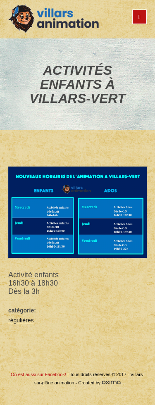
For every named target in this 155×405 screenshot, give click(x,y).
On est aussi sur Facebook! (38, 374)
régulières (20, 320)
